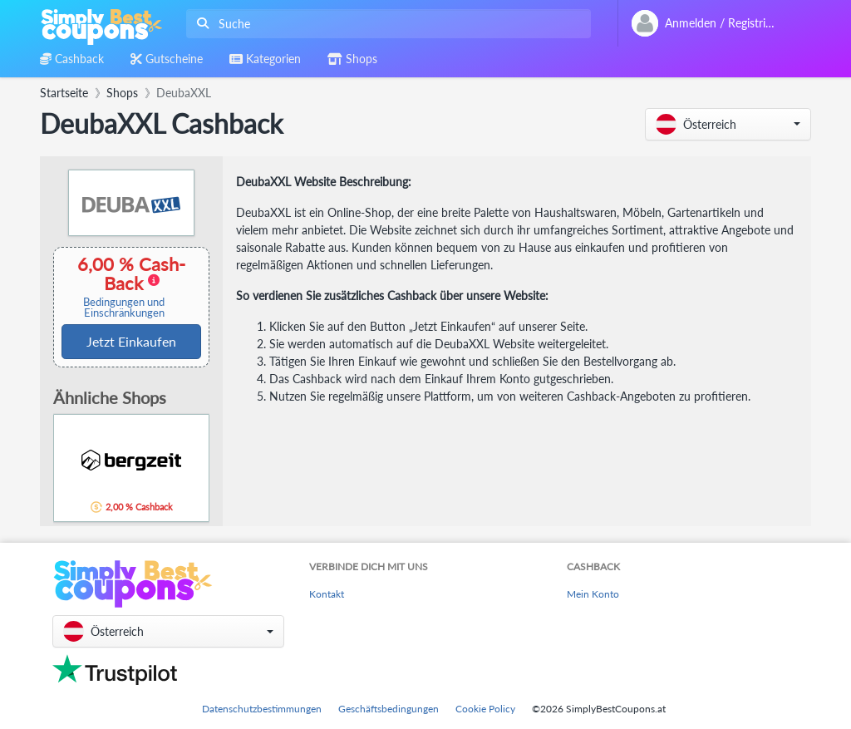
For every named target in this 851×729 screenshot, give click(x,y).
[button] (728, 124)
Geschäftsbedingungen (388, 708)
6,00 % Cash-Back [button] (123, 286)
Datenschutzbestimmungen (262, 708)
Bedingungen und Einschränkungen (124, 307)
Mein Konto (593, 594)
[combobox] (385, 23)
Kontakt (326, 594)
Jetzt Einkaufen (131, 341)
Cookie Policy (485, 708)
